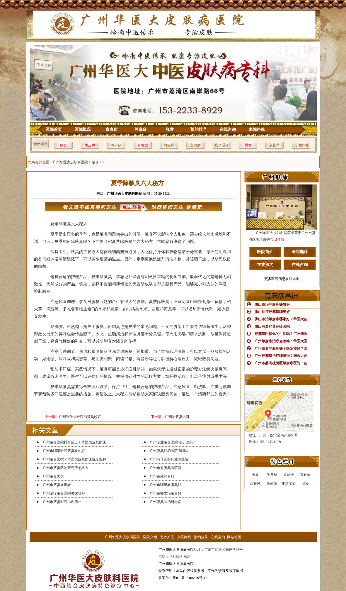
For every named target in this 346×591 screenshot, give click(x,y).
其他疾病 (301, 145)
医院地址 (300, 252)
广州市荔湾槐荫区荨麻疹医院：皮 (281, 363)
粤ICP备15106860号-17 (190, 578)
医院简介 (265, 252)
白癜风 (169, 145)
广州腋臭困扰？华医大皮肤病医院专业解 (74, 459)
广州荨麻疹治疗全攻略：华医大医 (281, 341)
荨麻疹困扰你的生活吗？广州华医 (281, 334)
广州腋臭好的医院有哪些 (169, 451)
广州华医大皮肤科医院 (70, 162)
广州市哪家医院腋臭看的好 (64, 451)
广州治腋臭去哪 (177, 417)
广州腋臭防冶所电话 (165, 502)
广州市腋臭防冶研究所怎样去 (65, 468)
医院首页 (53, 129)
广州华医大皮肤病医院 (122, 537)
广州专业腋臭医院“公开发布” (172, 442)
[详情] (280, 239)
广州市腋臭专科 (162, 476)
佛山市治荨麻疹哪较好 (272, 304)
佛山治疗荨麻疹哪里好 (272, 312)
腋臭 (63, 145)
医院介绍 (150, 537)
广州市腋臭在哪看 (57, 485)
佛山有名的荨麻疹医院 (272, 326)
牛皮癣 (90, 145)
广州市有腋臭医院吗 (165, 468)
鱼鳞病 (195, 145)
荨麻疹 (140, 129)
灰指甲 (274, 145)
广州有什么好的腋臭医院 (169, 459)
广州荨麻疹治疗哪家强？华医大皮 (281, 356)
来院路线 (256, 129)
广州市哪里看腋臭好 (165, 485)
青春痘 (111, 129)
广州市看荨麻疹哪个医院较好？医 (281, 348)
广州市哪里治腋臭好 (165, 493)
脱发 (170, 129)
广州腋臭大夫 (53, 476)
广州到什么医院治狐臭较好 (80, 417)
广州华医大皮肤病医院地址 (179, 550)
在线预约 (265, 265)
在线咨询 (227, 129)
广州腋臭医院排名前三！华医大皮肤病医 (74, 442)
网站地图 (234, 537)
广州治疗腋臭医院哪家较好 (64, 493)
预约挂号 (198, 129)
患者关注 (167, 537)
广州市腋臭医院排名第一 (62, 502)
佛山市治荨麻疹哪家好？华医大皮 (281, 319)
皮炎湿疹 (222, 145)
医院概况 (82, 129)
